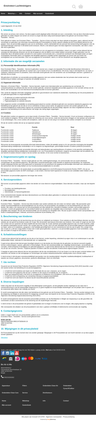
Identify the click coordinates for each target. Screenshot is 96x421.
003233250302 (9, 377)
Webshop (12, 13)
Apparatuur (6, 385)
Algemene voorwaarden (54, 417)
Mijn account (37, 13)
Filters (24, 385)
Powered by (48, 419)
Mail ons (49, 350)
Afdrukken (4, 337)
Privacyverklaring (69, 417)
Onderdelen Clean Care (10, 393)
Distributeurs (47, 393)
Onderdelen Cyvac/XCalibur (68, 387)
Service (25, 393)
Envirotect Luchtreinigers (17, 5)
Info (20, 13)
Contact (27, 13)
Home (3, 13)
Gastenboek (49, 13)
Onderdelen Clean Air (50, 385)
